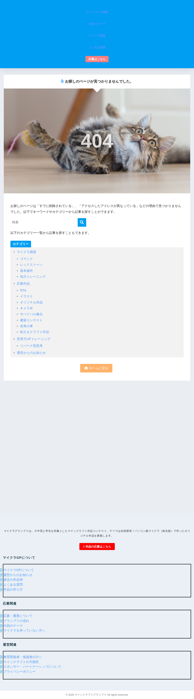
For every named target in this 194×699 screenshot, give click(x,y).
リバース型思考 (31, 346)
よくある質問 (13, 584)
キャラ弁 (26, 308)
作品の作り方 (13, 589)
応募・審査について (17, 616)
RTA (23, 290)
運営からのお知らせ (31, 353)
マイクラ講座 (26, 252)
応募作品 (23, 283)
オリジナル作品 (31, 302)
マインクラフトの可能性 (21, 662)
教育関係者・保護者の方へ (22, 657)
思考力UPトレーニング (33, 339)
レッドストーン (31, 264)
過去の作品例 (13, 579)
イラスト (26, 296)
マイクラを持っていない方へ (24, 630)
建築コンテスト (31, 320)
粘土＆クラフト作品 (34, 332)
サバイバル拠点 (31, 314)
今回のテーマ (13, 626)
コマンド (26, 259)
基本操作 (26, 271)
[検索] (82, 222)
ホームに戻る (96, 368)
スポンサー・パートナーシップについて (32, 666)
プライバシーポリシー (19, 671)
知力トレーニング (33, 276)
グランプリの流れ (16, 621)
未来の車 (26, 326)
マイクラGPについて (18, 570)
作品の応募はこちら (97, 546)
